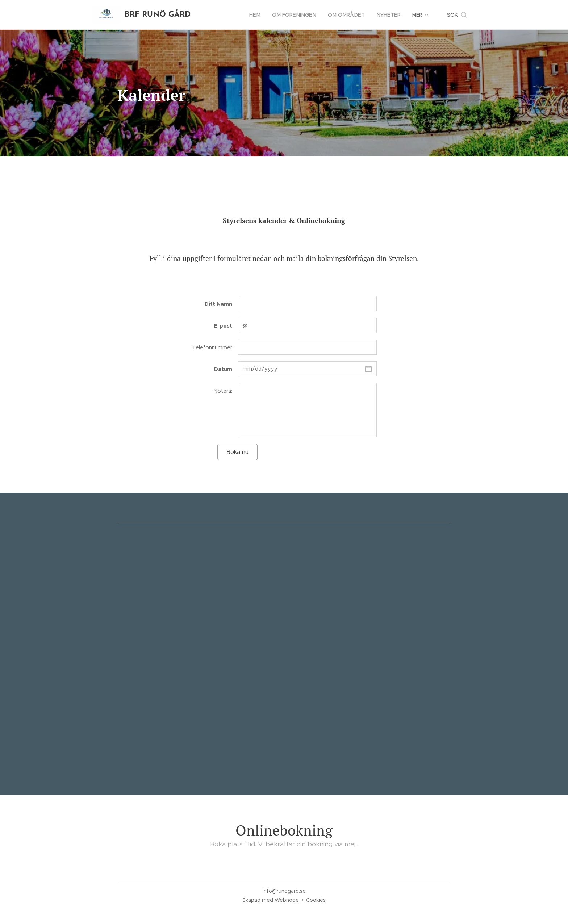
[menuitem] (262, 15)
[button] (457, 15)
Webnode (287, 900)
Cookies (316, 900)
